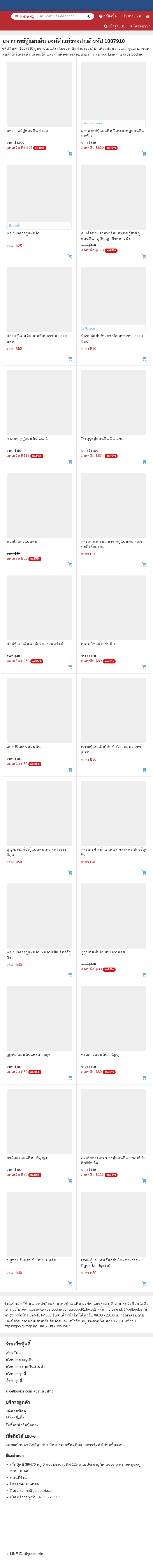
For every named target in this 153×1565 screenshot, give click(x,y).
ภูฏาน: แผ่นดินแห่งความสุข (103, 952)
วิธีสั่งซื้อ (108, 16)
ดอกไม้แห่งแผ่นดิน (22, 541)
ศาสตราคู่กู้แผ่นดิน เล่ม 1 (27, 438)
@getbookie (33, 1554)
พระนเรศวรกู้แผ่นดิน (24, 233)
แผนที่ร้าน (18, 1477)
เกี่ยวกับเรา (14, 1353)
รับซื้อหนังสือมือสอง (22, 1425)
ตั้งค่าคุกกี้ (14, 1380)
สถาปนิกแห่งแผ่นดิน (98, 644)
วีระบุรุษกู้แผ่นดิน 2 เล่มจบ (102, 438)
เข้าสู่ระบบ (115, 26)
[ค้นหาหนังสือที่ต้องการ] (88, 16)
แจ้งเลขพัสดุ (16, 1411)
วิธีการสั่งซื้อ (15, 1418)
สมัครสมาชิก (140, 26)
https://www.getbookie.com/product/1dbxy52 (62, 1309)
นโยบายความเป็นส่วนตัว (25, 1367)
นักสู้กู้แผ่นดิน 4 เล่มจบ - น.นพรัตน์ (35, 644)
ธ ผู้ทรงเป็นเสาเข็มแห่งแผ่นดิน (31, 1260)
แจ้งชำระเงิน (131, 16)
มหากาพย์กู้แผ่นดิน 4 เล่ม (27, 130)
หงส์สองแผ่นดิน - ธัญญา (101, 1055)
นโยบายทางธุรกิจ (19, 1360)
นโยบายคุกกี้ (16, 1374)
